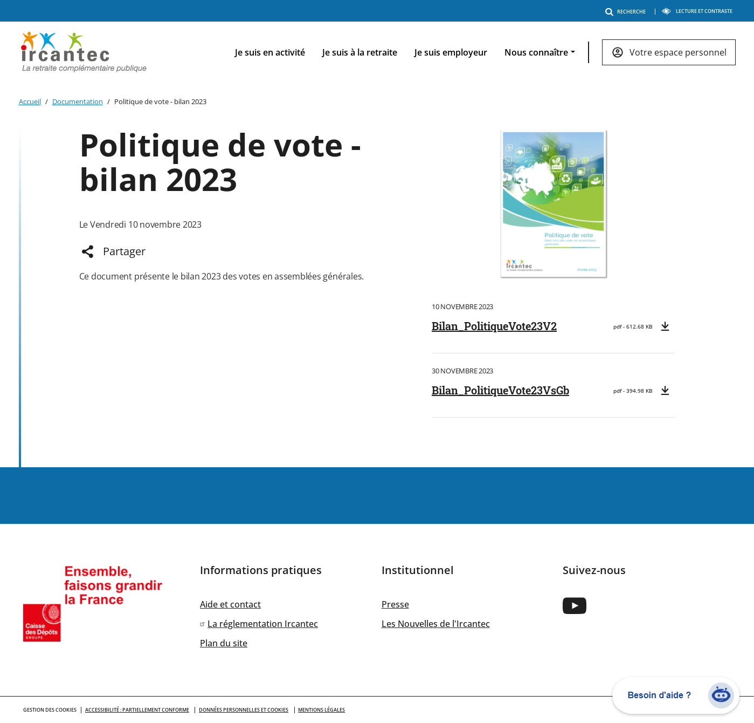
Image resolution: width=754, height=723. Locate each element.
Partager (124, 251)
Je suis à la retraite (359, 52)
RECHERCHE (627, 11)
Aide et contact (230, 604)
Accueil (30, 101)
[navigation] (476, 52)
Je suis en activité (270, 52)
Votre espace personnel (678, 52)
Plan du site (223, 643)
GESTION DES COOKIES (50, 709)
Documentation (77, 101)
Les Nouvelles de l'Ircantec (436, 624)
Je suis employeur (450, 52)
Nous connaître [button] (536, 52)
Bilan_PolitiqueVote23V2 (494, 326)
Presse (395, 604)
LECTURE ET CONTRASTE (696, 11)
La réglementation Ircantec (262, 624)
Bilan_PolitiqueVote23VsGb (500, 390)
